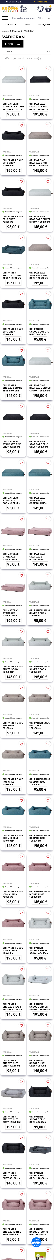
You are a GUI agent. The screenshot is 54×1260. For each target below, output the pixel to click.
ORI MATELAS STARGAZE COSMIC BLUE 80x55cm (11, 501)
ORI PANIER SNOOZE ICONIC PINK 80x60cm (38, 1164)
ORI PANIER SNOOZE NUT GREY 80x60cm (38, 1063)
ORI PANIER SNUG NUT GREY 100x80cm (39, 725)
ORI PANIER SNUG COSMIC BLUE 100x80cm (13, 838)
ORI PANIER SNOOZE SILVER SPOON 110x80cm (39, 1006)
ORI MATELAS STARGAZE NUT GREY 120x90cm (38, 275)
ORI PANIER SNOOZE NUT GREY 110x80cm (12, 1096)
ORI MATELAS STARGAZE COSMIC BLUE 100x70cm (37, 501)
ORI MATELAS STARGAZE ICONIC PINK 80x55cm (11, 558)
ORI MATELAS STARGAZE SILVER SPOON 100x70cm (40, 219)
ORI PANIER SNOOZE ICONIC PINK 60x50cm (12, 1164)
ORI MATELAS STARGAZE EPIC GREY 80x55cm (12, 444)
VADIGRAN (7, 96)
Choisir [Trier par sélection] (28, 51)
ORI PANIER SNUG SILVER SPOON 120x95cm (39, 669)
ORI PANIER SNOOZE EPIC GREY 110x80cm (38, 1130)
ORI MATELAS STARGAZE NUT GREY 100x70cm (38, 163)
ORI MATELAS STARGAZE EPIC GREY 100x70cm (38, 444)
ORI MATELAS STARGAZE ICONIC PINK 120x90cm (11, 614)
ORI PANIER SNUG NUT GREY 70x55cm (13, 725)
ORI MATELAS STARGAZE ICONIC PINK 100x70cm (37, 558)
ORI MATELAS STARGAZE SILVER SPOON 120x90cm (40, 388)
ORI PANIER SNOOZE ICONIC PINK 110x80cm (12, 1197)
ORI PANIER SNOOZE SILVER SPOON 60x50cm (39, 950)
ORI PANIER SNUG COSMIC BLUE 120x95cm (39, 838)
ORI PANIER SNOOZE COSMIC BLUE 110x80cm (12, 275)
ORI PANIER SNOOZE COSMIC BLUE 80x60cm (12, 388)
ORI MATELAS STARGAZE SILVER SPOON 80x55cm (13, 106)
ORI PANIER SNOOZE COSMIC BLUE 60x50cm (39, 331)
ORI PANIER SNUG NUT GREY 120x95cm (13, 781)
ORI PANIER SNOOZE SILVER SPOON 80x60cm (12, 1006)
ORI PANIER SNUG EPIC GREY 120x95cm (13, 163)
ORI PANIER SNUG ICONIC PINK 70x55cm (13, 894)
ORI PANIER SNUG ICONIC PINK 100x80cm (39, 894)
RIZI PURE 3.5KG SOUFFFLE (39, 1196)
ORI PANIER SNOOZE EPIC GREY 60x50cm (38, 1096)
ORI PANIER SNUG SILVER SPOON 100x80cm (13, 669)
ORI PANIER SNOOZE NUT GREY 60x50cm (11, 1063)
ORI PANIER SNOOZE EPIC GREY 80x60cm (11, 1130)
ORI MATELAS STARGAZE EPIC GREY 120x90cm (38, 106)
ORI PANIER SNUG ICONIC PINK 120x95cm (13, 950)
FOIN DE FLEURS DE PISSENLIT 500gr (12, 1231)
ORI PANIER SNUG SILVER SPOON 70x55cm (39, 613)
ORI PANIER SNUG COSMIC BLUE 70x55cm (39, 781)
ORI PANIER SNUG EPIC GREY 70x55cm (13, 219)
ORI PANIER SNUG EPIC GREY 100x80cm (13, 331)
